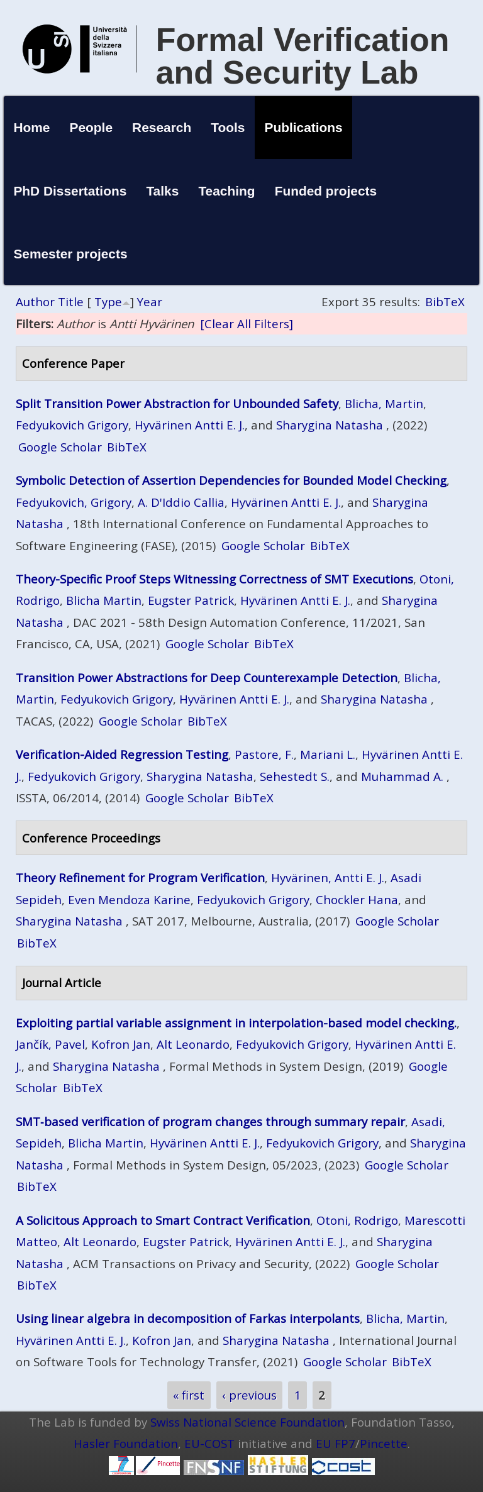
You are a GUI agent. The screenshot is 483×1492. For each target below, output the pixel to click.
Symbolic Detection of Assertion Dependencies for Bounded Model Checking (231, 480)
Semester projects (70, 253)
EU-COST (209, 1443)
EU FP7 (335, 1443)
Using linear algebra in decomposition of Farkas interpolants (188, 1318)
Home (31, 127)
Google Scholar (60, 447)
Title (71, 301)
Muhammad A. (402, 776)
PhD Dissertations (69, 191)
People (91, 127)
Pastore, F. (264, 754)
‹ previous (249, 1395)
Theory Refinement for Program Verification (140, 877)
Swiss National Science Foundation (247, 1422)
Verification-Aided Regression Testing (122, 754)
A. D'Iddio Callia (181, 502)
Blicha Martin (104, 600)
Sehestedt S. (295, 776)
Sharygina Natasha (329, 425)
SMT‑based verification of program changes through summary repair (210, 1121)
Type (108, 301)
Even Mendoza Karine (129, 899)
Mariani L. (327, 754)
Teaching (226, 191)
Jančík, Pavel (50, 1044)
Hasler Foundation (126, 1443)
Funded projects (326, 191)
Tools (228, 127)
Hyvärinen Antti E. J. (190, 425)
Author (35, 301)
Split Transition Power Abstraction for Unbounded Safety (177, 403)
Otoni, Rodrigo (357, 1220)
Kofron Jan (120, 1044)
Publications (304, 127)
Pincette (384, 1443)
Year (149, 301)
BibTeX (445, 301)
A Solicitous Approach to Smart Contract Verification (163, 1220)
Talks (162, 191)
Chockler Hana (357, 899)
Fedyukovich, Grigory (73, 502)
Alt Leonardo (193, 1044)
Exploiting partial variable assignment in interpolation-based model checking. (236, 1023)
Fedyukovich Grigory (72, 425)
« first (188, 1395)
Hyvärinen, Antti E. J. (327, 877)
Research (161, 127)
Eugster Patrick (191, 600)
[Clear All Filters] (246, 323)
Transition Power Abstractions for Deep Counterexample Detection (206, 677)
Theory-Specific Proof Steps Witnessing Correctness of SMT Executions (214, 579)
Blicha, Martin (384, 403)
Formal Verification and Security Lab (303, 56)
